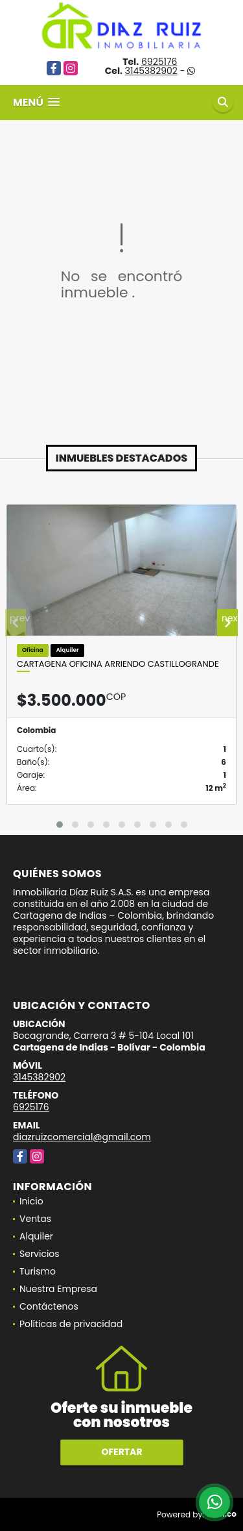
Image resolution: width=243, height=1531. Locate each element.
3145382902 (151, 70)
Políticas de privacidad (70, 1323)
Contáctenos (48, 1306)
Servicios (39, 1253)
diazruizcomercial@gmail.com (82, 1136)
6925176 (159, 61)
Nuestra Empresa (58, 1288)
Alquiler (36, 1236)
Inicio (31, 1201)
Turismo (37, 1271)
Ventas (35, 1218)
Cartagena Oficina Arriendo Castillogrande (118, 664)
